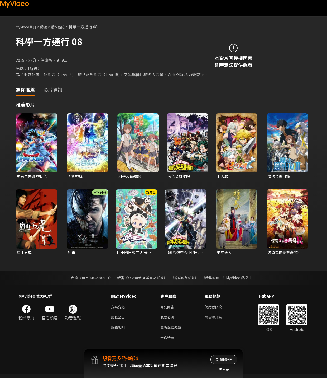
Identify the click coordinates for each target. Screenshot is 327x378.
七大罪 (223, 176)
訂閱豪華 (224, 359)
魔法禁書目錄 (279, 176)
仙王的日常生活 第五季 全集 (135, 253)
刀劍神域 (76, 176)
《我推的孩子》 (218, 278)
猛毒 (72, 253)
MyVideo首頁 (28, 26)
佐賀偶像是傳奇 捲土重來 (286, 253)
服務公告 (119, 319)
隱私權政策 (218, 319)
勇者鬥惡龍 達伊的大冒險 (35, 176)
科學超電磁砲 (130, 176)
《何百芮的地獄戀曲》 (92, 278)
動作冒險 (63, 26)
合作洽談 (168, 341)
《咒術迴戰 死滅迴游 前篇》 (145, 278)
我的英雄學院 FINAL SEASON (184, 253)
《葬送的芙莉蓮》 (186, 278)
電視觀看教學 (172, 330)
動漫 (48, 26)
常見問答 (168, 308)
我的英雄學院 (179, 176)
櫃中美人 (225, 253)
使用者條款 (218, 308)
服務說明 (119, 330)
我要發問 (168, 319)
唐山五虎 (25, 253)
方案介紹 (119, 308)
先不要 (224, 369)
